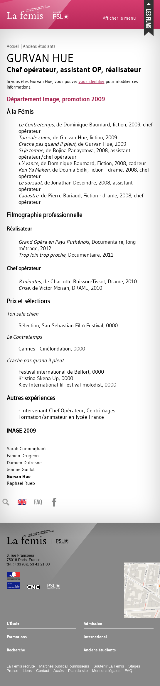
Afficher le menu (119, 18)
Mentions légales (106, 670)
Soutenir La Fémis (109, 666)
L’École (13, 623)
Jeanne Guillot (21, 469)
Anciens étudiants (100, 650)
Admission (93, 623)
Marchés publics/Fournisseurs (64, 666)
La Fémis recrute (21, 666)
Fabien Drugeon (23, 455)
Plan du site (78, 670)
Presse (12, 670)
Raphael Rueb (21, 483)
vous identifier (92, 81)
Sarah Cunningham (26, 448)
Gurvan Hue (19, 476)
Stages (134, 666)
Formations (17, 637)
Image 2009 (21, 430)
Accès (58, 670)
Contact (42, 670)
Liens (27, 670)
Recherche (16, 650)
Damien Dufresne (24, 462)
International (95, 637)
